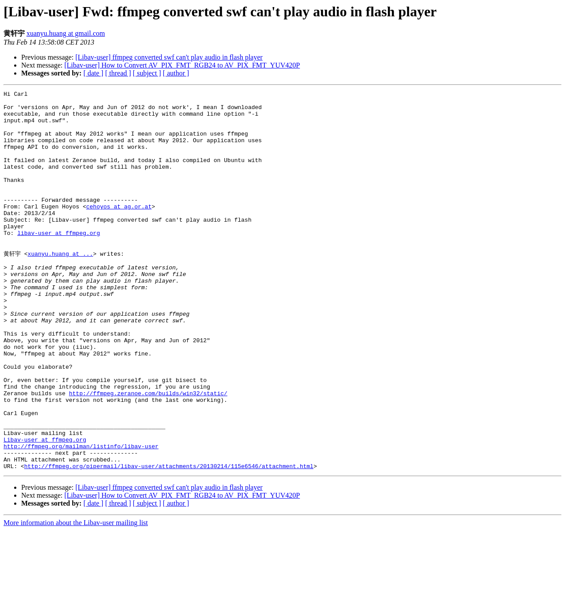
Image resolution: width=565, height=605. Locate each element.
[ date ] (93, 73)
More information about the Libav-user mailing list (76, 597)
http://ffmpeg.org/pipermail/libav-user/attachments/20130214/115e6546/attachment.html (168, 540)
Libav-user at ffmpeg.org (45, 509)
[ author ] (176, 73)
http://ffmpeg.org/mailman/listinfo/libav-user (81, 517)
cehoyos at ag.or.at (118, 230)
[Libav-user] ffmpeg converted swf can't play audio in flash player (169, 57)
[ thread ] (118, 73)
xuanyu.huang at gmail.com (65, 33)
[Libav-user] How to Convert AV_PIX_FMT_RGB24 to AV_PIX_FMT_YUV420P (182, 65)
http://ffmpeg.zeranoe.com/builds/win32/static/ (148, 453)
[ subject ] (147, 73)
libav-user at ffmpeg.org (58, 262)
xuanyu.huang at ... (60, 286)
